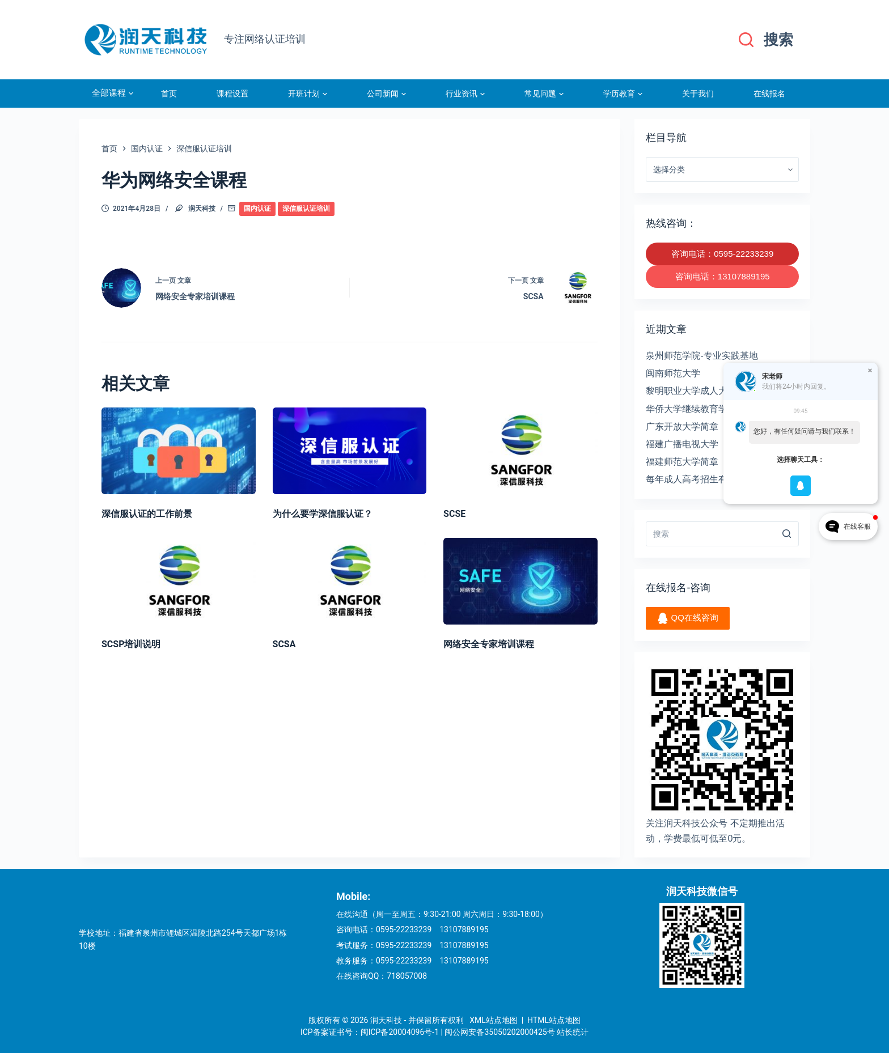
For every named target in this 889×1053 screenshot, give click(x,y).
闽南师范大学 (673, 373)
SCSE (454, 513)
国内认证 (257, 209)
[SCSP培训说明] (178, 581)
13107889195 (464, 929)
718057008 (407, 975)
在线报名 (769, 93)
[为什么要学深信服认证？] (350, 450)
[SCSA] (350, 581)
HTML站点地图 (554, 1020)
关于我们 (698, 93)
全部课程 (112, 93)
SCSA (284, 644)
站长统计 (573, 1032)
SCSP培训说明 (130, 644)
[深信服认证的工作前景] (178, 450)
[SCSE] (520, 450)
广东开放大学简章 (682, 426)
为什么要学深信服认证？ (322, 513)
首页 (169, 93)
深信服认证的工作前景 (146, 513)
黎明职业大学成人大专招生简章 (709, 391)
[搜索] (766, 40)
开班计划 (307, 93)
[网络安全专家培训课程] (520, 581)
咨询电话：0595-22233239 (722, 253)
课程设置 (232, 93)
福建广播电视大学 (682, 444)
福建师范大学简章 (682, 461)
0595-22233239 (403, 929)
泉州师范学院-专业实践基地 (701, 355)
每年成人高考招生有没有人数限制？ (718, 479)
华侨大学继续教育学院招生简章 (709, 409)
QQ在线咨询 (687, 618)
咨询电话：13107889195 (722, 276)
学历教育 (622, 93)
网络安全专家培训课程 (488, 644)
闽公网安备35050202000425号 (499, 1032)
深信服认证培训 (306, 209)
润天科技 (201, 209)
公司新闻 (386, 93)
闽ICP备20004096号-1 (400, 1032)
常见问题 (544, 93)
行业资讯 (465, 93)
